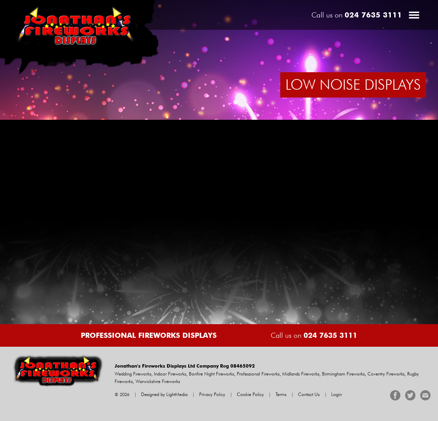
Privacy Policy (212, 394)
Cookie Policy (250, 394)
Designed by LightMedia (164, 394)
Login (336, 394)
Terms (280, 394)
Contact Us (309, 394)
